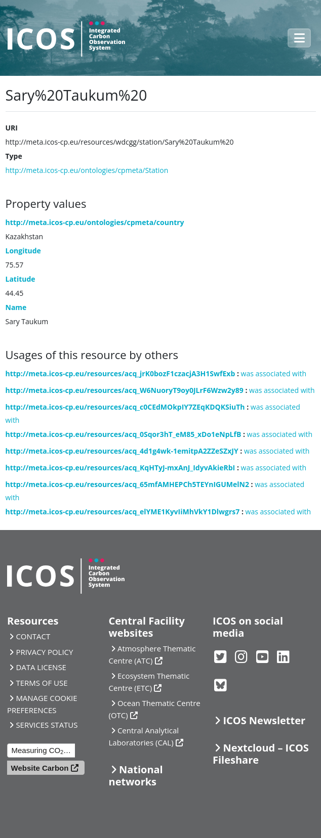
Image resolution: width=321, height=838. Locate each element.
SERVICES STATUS (46, 725)
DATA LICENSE (41, 667)
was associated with (274, 373)
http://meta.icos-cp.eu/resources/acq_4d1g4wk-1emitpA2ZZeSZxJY (122, 451)
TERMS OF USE (41, 683)
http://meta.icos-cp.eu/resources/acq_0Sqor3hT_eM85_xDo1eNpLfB (124, 434)
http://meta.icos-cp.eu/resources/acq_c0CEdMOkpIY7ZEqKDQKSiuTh (125, 407)
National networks (136, 775)
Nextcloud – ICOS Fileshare (261, 754)
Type (14, 156)
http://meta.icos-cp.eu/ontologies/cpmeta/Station (87, 170)
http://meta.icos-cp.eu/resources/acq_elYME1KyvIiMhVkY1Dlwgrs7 (123, 511)
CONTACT (33, 636)
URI (12, 128)
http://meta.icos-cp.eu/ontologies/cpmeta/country (95, 222)
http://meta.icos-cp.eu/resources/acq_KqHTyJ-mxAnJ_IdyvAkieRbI (120, 467)
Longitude (23, 250)
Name (16, 307)
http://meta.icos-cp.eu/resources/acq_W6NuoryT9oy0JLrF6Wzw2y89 (125, 390)
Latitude (20, 279)
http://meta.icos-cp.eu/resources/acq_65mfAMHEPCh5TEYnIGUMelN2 (127, 484)
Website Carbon (40, 768)
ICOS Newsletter (264, 720)
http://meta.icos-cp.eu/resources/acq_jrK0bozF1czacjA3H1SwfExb (120, 373)
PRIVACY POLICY (44, 652)
